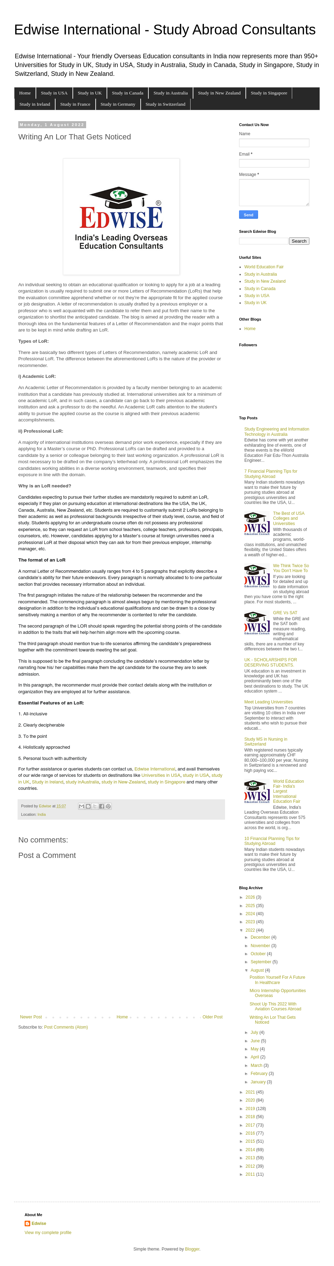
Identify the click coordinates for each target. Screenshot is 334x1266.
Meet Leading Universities (268, 702)
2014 (251, 1149)
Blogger (192, 1249)
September (261, 961)
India (42, 814)
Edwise (39, 1223)
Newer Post (31, 1017)
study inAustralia (82, 782)
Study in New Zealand (219, 93)
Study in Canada (127, 93)
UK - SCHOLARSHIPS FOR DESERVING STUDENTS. (270, 662)
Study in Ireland (35, 104)
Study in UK (90, 93)
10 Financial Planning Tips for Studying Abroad (272, 841)
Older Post (213, 1017)
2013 (251, 1157)
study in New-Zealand (124, 782)
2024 (251, 913)
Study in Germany (118, 104)
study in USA (196, 775)
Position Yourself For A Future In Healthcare (277, 980)
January (259, 1082)
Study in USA (54, 93)
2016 (251, 1133)
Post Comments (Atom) (66, 1027)
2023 (251, 921)
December (261, 937)
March (257, 1065)
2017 (251, 1125)
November (261, 945)
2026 (251, 897)
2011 (251, 1174)
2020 (251, 1100)
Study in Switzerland (165, 104)
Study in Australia (171, 93)
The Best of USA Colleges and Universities (288, 518)
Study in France (75, 104)
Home (25, 93)
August (258, 970)
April (255, 1057)
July (255, 1032)
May (255, 1049)
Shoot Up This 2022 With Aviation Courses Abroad (275, 1006)
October (259, 953)
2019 (251, 1108)
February (260, 1073)
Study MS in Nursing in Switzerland (265, 742)
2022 (251, 930)
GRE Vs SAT (285, 612)
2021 (251, 1092)
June (256, 1040)
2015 (251, 1141)
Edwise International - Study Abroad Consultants (165, 29)
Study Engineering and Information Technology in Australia (276, 432)
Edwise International (154, 769)
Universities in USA (160, 775)
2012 (251, 1166)
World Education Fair (264, 266)
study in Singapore (167, 782)
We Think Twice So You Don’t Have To (291, 568)
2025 (251, 905)
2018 (251, 1116)
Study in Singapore (269, 93)
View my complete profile (48, 1232)
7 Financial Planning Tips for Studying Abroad (270, 474)
